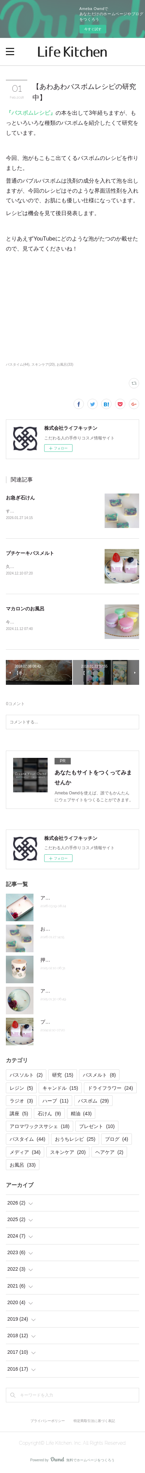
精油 (81, 1115)
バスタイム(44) (17, 364)
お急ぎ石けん (20, 497)
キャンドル (60, 1089)
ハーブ (55, 1102)
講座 (19, 1115)
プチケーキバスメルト (30, 554)
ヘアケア (109, 1153)
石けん (49, 1115)
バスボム (93, 1102)
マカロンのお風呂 (25, 609)
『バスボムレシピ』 (31, 113)
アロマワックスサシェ (39, 1127)
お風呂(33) (65, 364)
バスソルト (26, 1076)
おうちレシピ (75, 1140)
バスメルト (99, 1076)
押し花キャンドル (59, 961)
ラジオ (21, 1102)
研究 (62, 1076)
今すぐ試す (93, 29)
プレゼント (97, 1127)
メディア (25, 1153)
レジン (21, 1089)
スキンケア (68, 1153)
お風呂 (23, 1166)
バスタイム (27, 1140)
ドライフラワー (110, 1089)
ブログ (116, 1140)
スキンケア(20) (43, 364)
